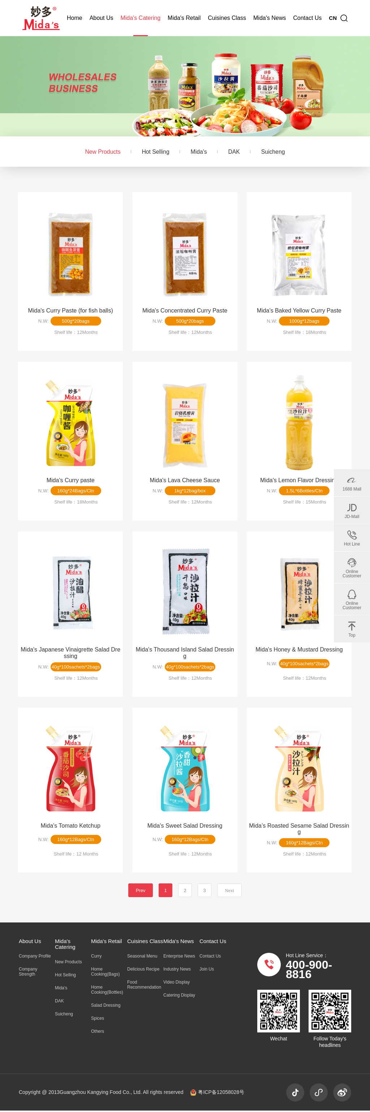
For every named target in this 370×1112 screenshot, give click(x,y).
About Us (101, 18)
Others (97, 1032)
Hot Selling (155, 152)
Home (74, 18)
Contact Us (307, 18)
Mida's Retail (184, 18)
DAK (235, 152)
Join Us (206, 970)
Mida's (198, 152)
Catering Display (179, 996)
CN (333, 18)
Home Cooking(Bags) (105, 973)
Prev (141, 892)
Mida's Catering (140, 18)
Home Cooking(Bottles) (107, 991)
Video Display (176, 983)
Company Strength (28, 973)
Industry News (177, 970)
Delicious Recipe (143, 970)
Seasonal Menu (142, 957)
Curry (96, 957)
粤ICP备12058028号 (217, 1093)
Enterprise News (179, 957)
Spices (97, 1019)
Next (229, 892)
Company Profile (35, 957)
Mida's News (269, 18)
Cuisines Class (227, 18)
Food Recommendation (144, 986)
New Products (101, 152)
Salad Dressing (105, 1006)
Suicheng (274, 152)
